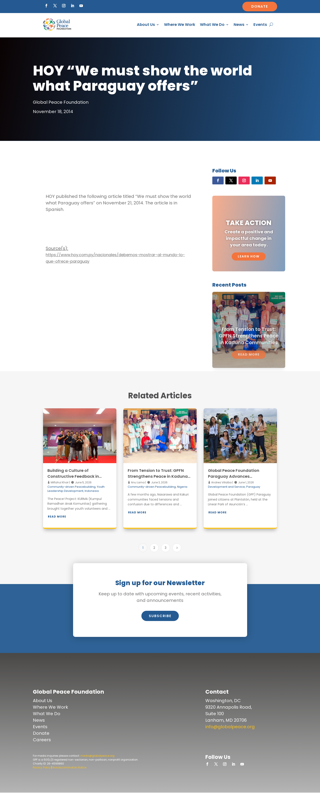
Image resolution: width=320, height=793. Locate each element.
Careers (42, 740)
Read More (57, 516)
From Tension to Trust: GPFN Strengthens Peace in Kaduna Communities (158, 476)
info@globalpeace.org (230, 727)
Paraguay (253, 487)
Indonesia (92, 491)
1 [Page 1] (142, 548)
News (239, 24)
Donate (259, 6)
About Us (146, 24)
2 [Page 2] (154, 548)
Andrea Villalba (221, 482)
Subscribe (160, 615)
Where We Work (179, 24)
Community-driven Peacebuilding (71, 487)
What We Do (212, 24)
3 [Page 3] (165, 548)
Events (260, 24)
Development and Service (226, 487)
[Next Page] (177, 547)
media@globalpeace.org (97, 756)
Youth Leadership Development (76, 489)
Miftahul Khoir (59, 482)
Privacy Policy (42, 767)
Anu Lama (137, 482)
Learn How (249, 256)
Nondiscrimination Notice (69, 767)
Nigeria (182, 487)
